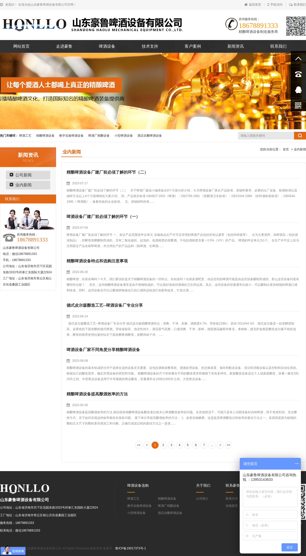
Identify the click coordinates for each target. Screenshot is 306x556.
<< (139, 445)
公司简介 (202, 498)
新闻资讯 (235, 46)
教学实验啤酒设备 (71, 135)
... (212, 445)
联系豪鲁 (233, 485)
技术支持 (150, 46)
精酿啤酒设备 (45, 135)
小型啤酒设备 (123, 135)
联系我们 (297, 4)
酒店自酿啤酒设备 (149, 135)
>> (228, 445)
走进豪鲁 (64, 46)
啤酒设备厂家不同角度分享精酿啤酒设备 (103, 349)
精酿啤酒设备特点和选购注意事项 (97, 261)
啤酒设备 (107, 46)
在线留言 (232, 506)
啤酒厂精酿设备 (99, 135)
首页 (286, 149)
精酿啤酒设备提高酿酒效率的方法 (97, 394)
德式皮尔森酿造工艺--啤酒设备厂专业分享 (105, 305)
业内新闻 (23, 185)
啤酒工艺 (25, 135)
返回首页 (252, 4)
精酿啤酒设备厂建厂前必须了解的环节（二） (107, 172)
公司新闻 (23, 175)
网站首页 (21, 46)
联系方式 (232, 498)
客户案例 (193, 46)
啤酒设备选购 (138, 485)
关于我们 (203, 485)
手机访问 (275, 4)
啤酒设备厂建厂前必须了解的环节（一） (103, 216)
